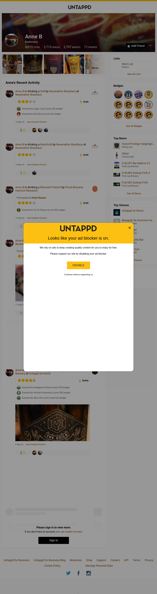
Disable (78, 265)
